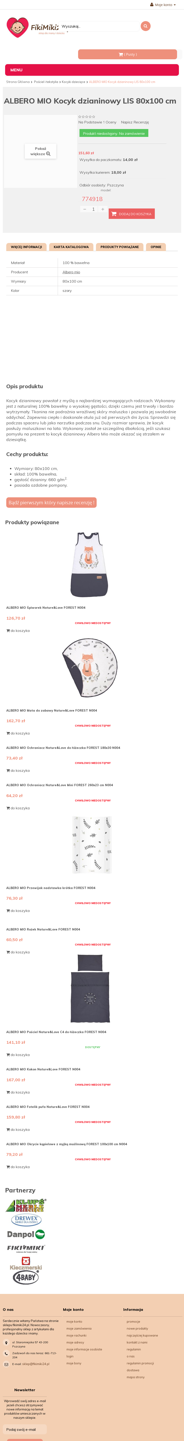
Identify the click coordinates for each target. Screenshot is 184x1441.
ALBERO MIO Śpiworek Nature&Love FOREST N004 (45, 607)
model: (106, 190)
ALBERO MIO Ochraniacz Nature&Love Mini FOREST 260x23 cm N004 (59, 785)
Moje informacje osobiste (84, 1349)
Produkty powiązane (120, 247)
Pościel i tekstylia (46, 82)
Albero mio (71, 272)
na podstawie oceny (97, 122)
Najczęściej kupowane (142, 1335)
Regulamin (134, 1349)
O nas (131, 1356)
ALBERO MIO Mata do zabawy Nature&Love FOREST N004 (51, 710)
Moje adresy (75, 1342)
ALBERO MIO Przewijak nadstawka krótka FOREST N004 (50, 888)
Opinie (156, 247)
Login (70, 1356)
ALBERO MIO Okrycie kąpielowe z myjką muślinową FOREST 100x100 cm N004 (66, 1144)
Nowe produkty (137, 1328)
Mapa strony (136, 1377)
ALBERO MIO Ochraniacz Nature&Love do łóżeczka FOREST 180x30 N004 (63, 748)
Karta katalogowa (71, 247)
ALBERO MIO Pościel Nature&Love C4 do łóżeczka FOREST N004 (56, 1032)
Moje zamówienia (79, 1328)
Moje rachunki (76, 1335)
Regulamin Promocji (140, 1363)
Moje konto (163, 5)
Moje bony (74, 1363)
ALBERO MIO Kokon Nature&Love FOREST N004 (43, 1069)
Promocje (133, 1321)
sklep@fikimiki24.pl (35, 1364)
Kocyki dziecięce (73, 82)
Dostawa (133, 1370)
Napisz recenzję (135, 122)
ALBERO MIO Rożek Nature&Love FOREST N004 (43, 929)
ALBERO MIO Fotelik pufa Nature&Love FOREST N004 (47, 1107)
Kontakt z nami (137, 1342)
